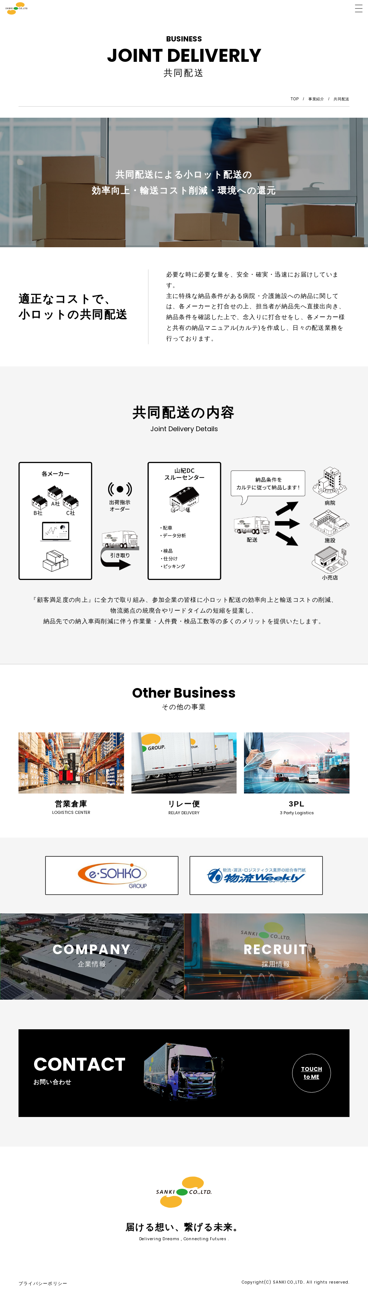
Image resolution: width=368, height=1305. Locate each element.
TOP (295, 99)
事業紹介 (316, 99)
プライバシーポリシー (43, 1286)
